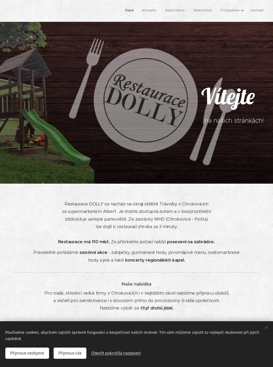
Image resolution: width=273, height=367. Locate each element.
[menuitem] (220, 11)
